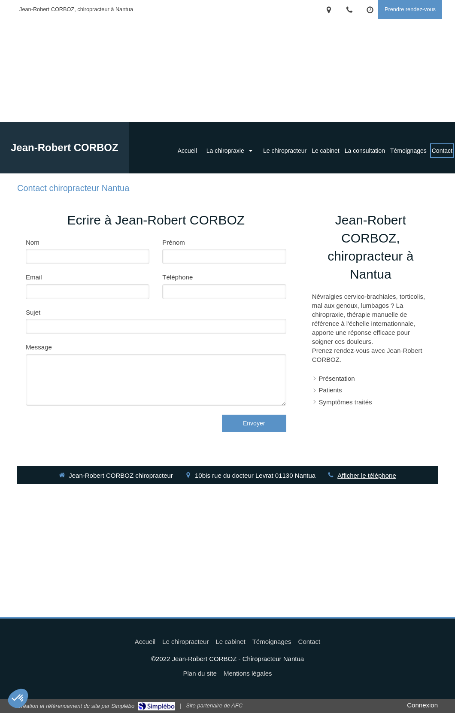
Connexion (422, 705)
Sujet (33, 312)
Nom (32, 242)
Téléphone (177, 277)
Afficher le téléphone (366, 475)
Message (39, 347)
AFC (237, 705)
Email (34, 277)
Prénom (173, 242)
